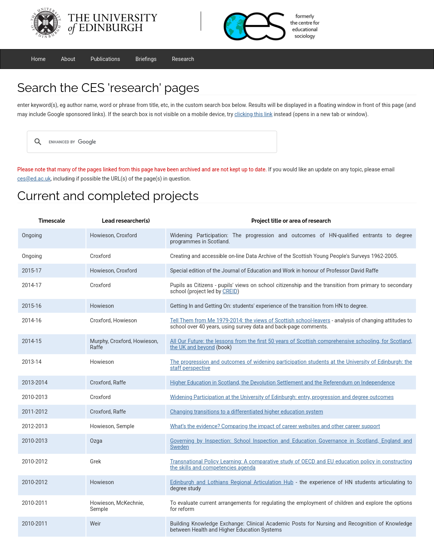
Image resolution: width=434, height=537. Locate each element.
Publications (105, 59)
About (68, 59)
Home (38, 59)
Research (183, 59)
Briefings (146, 59)
